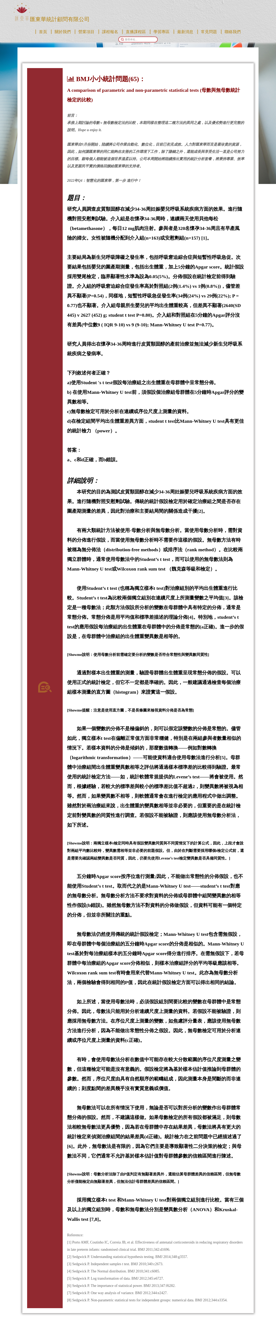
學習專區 (161, 32)
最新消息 (185, 32)
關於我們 (63, 32)
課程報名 (110, 32)
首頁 (43, 32)
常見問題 (209, 32)
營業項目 (86, 32)
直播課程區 (136, 32)
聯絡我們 (233, 32)
